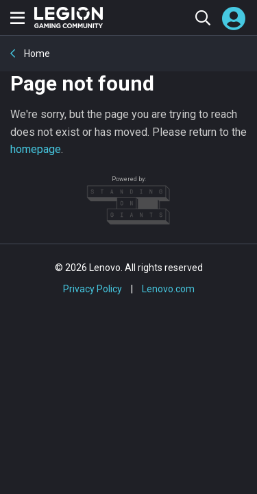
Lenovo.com (168, 288)
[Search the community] (203, 17)
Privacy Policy (92, 288)
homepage (35, 149)
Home (36, 53)
